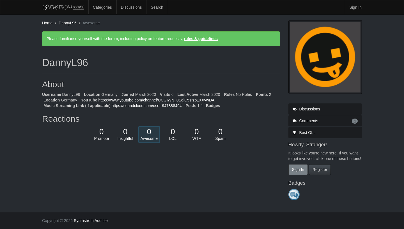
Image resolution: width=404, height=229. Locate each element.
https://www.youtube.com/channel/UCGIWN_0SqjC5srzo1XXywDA (156, 100)
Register (320, 169)
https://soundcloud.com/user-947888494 (147, 105)
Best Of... (304, 132)
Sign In (355, 7)
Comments (325, 121)
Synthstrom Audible (63, 7)
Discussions (131, 7)
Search (157, 7)
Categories (102, 7)
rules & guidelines (201, 38)
